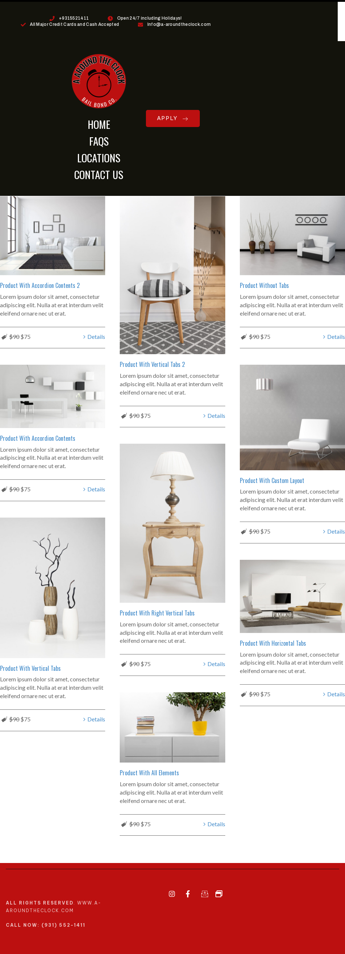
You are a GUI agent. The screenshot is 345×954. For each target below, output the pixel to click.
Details (96, 336)
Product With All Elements (149, 769)
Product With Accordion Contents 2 (40, 285)
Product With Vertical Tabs (30, 666)
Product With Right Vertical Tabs (157, 611)
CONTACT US (98, 174)
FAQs (99, 141)
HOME (99, 124)
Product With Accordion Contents (37, 437)
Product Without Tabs (264, 285)
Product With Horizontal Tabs (273, 641)
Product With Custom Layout (272, 479)
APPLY (173, 118)
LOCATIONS (98, 157)
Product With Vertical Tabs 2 (152, 364)
